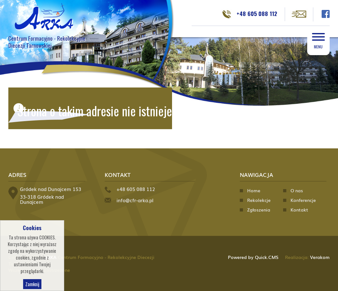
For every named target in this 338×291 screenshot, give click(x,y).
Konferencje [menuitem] (303, 200)
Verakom (320, 257)
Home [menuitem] (253, 190)
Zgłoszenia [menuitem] (258, 209)
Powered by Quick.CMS (253, 257)
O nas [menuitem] (296, 190)
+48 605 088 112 (257, 13)
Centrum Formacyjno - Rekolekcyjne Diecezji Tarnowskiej (46, 41)
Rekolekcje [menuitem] (259, 200)
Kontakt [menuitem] (299, 209)
